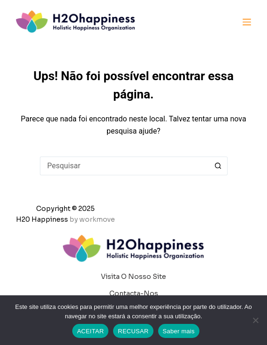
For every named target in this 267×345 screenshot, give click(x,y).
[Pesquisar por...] (124, 166)
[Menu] (247, 22)
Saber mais (179, 331)
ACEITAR (90, 331)
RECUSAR (133, 331)
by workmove (92, 219)
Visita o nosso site (133, 276)
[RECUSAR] (255, 320)
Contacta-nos (133, 293)
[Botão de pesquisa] (218, 166)
